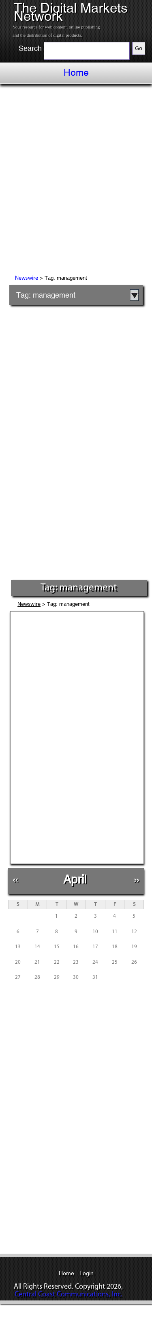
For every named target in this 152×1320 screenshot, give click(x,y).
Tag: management (45, 295)
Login (86, 1273)
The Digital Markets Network (71, 12)
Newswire (26, 278)
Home (76, 72)
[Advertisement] (76, 180)
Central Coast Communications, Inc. (68, 1294)
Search (30, 48)
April (74, 879)
